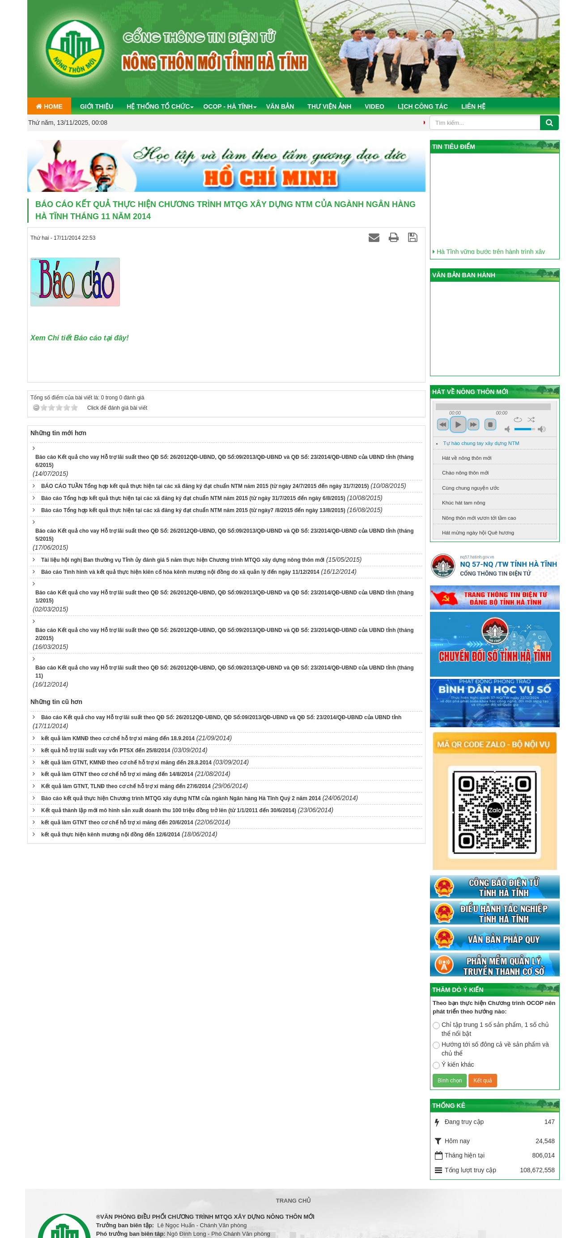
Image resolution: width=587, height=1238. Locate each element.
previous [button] (443, 424)
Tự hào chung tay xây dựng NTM (481, 443)
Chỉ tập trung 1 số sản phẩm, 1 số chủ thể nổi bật (491, 1029)
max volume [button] (542, 429)
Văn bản (280, 106)
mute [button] (509, 429)
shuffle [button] (531, 419)
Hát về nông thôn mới (467, 458)
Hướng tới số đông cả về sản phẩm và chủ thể (491, 1049)
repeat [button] (517, 419)
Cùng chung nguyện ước (470, 488)
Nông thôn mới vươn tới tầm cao (479, 518)
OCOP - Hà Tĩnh (227, 106)
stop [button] (490, 424)
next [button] (473, 424)
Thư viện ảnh (329, 106)
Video (374, 106)
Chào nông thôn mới (465, 472)
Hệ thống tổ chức (158, 106)
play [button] (458, 424)
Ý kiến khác (453, 1065)
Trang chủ (293, 1200)
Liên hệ (473, 106)
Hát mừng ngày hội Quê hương (478, 532)
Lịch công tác (423, 106)
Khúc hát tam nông (463, 502)
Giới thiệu (96, 106)
